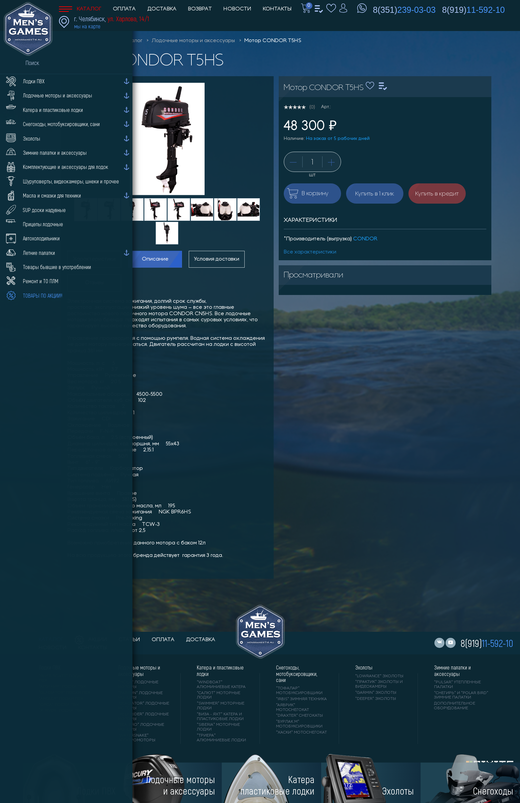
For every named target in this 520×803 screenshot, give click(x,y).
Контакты (277, 9)
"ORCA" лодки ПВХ (59, 705)
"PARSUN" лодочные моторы (140, 695)
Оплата (124, 9)
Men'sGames (97, 40)
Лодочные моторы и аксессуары (193, 40)
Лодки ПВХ (49, 667)
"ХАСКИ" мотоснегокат (301, 732)
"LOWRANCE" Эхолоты (379, 676)
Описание (155, 259)
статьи (129, 639)
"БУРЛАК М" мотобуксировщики (299, 724)
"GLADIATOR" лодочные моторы (143, 706)
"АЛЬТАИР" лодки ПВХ (62, 686)
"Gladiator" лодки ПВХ (64, 692)
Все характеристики (310, 252)
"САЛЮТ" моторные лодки (218, 695)
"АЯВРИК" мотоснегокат (292, 708)
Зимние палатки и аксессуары (452, 670)
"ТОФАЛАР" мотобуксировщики (299, 691)
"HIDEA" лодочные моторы (138, 685)
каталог (51, 639)
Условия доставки (216, 259)
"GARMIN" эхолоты (375, 692)
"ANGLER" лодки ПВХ (61, 699)
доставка (200, 639)
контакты (92, 648)
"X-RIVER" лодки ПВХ (61, 710)
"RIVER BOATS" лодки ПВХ (61, 679)
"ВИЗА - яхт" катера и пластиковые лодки (220, 717)
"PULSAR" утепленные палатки (457, 685)
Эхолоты (363, 667)
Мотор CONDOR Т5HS (272, 40)
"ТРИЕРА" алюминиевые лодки (221, 738)
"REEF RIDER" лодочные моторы (143, 717)
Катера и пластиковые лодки (220, 670)
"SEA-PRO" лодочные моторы (141, 727)
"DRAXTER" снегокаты (299, 715)
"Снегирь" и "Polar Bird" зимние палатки (461, 695)
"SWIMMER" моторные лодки (220, 706)
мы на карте (87, 26)
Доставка (162, 9)
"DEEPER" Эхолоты (375, 699)
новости (53, 648)
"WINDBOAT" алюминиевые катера (221, 685)
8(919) (473, 9)
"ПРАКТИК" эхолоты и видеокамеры (379, 684)
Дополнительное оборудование (454, 706)
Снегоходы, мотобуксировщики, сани (296, 673)
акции (91, 639)
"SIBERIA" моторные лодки (218, 727)
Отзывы (94, 282)
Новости (237, 9)
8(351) (404, 9)
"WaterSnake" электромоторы (136, 738)
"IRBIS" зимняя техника (301, 699)
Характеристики (94, 259)
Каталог (80, 9)
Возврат (200, 9)
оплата (163, 639)
